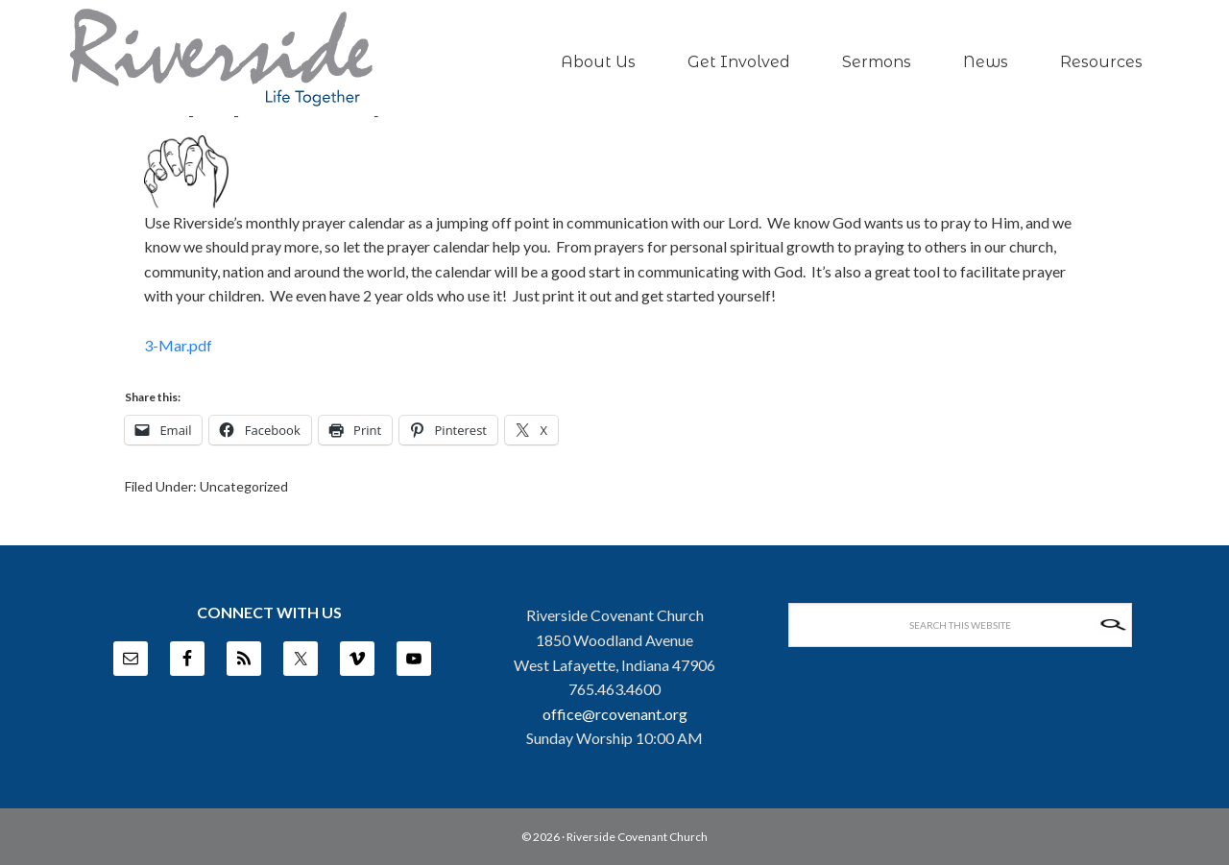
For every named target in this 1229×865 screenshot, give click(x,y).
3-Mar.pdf (178, 345)
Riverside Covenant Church (637, 836)
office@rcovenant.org (614, 714)
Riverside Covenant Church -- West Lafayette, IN (220, 58)
